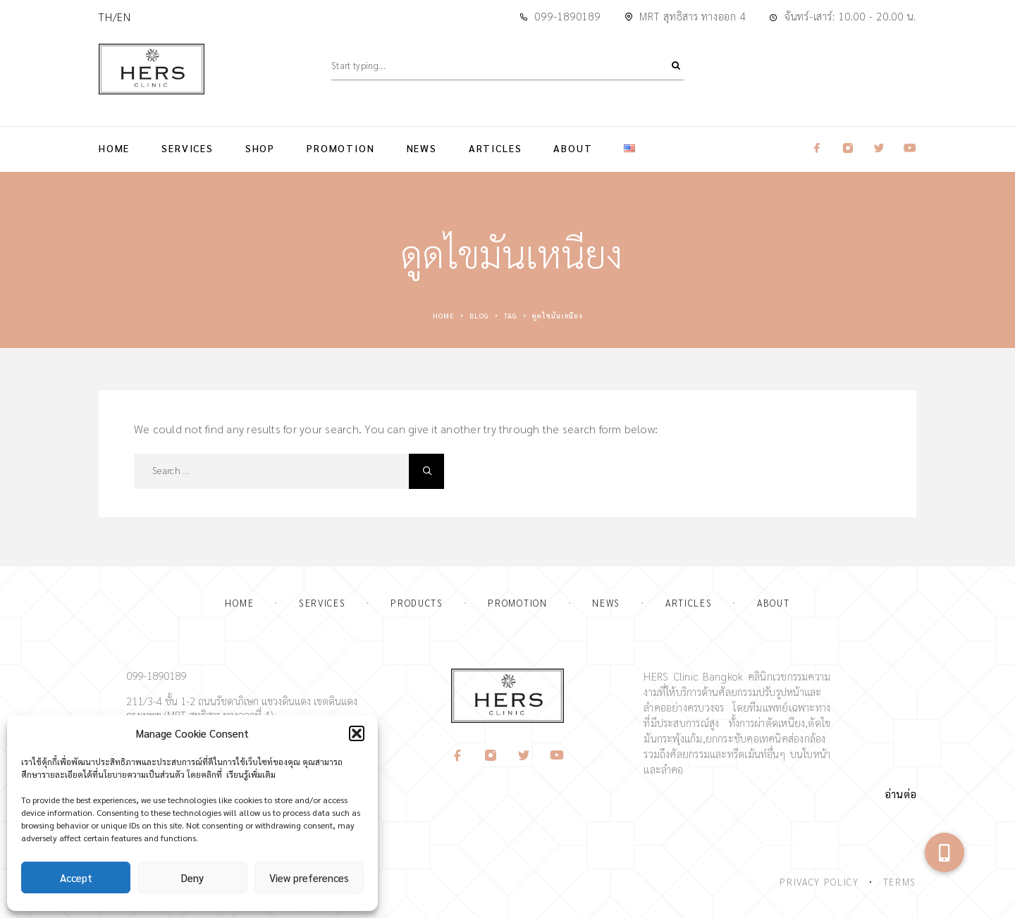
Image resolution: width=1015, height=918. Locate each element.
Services (187, 148)
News (422, 148)
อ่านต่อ (900, 793)
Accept (76, 877)
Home (114, 148)
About (572, 148)
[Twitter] (524, 755)
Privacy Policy (819, 882)
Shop (260, 148)
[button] (357, 733)
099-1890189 (567, 16)
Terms (899, 882)
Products (416, 603)
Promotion (340, 148)
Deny (192, 877)
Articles (495, 148)
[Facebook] (457, 755)
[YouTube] (557, 755)
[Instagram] (491, 755)
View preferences (309, 877)
